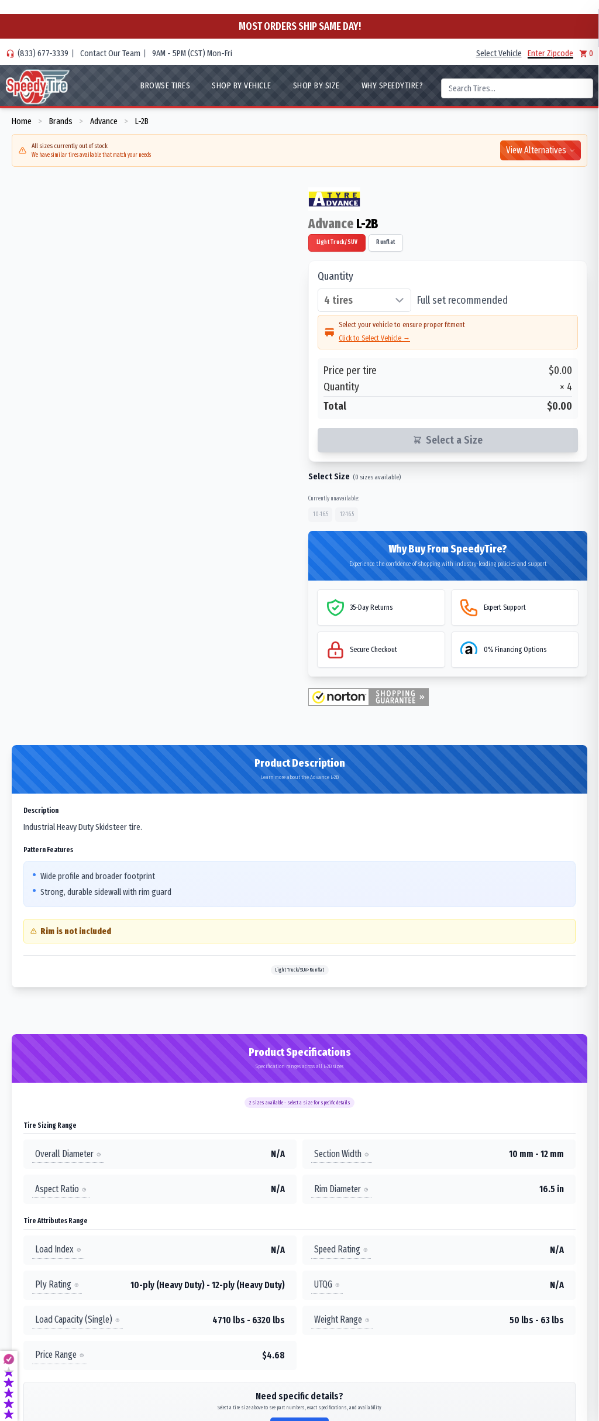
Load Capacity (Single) (77, 1319)
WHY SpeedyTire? (393, 85)
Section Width (341, 1153)
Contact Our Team (110, 53)
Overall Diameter (68, 1153)
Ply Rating (57, 1284)
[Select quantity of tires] (364, 300)
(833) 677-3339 (43, 53)
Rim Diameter (341, 1189)
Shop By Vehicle (241, 85)
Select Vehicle (499, 53)
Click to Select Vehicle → (374, 338)
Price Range (59, 1354)
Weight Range (342, 1319)
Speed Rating (341, 1249)
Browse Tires (165, 85)
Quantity (335, 276)
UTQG (327, 1284)
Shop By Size (316, 85)
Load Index (58, 1249)
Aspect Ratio (61, 1189)
